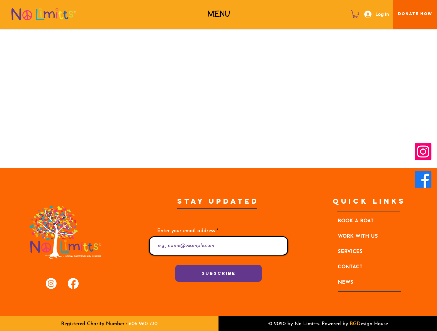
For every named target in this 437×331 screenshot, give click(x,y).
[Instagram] (423, 151)
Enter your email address (186, 230)
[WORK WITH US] (369, 236)
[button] (219, 14)
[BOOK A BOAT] (369, 221)
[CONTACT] (369, 267)
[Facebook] (423, 179)
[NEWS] (369, 282)
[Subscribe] (218, 273)
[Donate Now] (415, 14)
